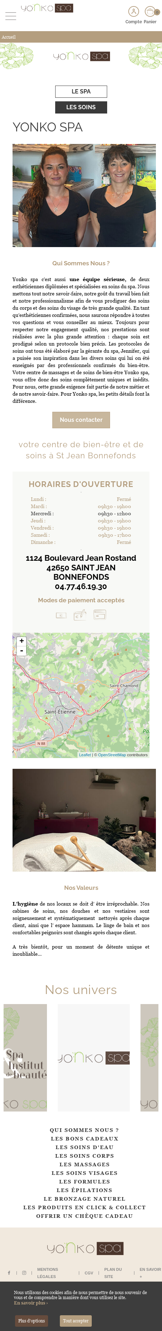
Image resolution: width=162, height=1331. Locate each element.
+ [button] (21, 641)
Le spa (81, 91)
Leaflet (85, 755)
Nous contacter (81, 419)
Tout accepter (76, 1320)
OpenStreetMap (112, 755)
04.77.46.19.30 (81, 586)
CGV (89, 1273)
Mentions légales (47, 1273)
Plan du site (113, 1273)
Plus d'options (31, 1320)
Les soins (81, 107)
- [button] (21, 651)
